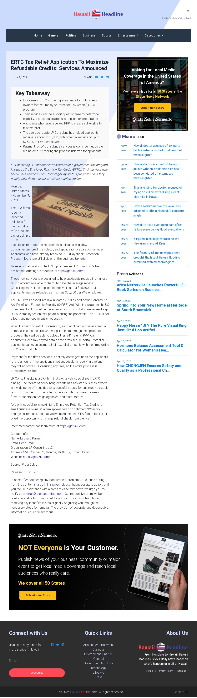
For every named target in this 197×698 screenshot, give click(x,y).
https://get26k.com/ (71, 271)
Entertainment (128, 35)
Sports (107, 35)
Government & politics (98, 663)
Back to (181, 692)
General (53, 35)
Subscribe (37, 672)
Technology (98, 668)
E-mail (13, 660)
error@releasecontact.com (44, 494)
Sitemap (181, 670)
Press (98, 677)
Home (39, 35)
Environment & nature (98, 654)
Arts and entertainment (98, 645)
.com (84, 692)
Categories (153, 35)
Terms (149, 670)
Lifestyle (98, 672)
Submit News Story (152, 107)
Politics (70, 35)
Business (89, 35)
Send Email (26, 443)
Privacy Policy (165, 670)
